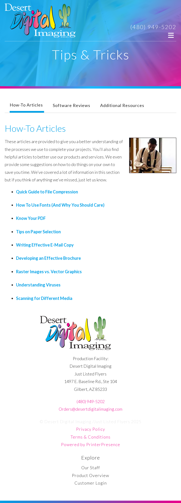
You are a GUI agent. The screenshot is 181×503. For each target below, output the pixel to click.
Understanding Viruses (38, 284)
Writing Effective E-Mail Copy (45, 244)
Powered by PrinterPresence (90, 444)
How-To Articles (26, 104)
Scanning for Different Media (44, 298)
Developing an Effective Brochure (48, 258)
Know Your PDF (31, 218)
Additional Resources (122, 105)
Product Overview (90, 475)
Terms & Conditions (90, 436)
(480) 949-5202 (153, 26)
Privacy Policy (90, 429)
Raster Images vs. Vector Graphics (49, 271)
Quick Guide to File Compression (47, 191)
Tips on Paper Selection (38, 231)
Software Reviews (71, 105)
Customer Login (90, 483)
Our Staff (90, 467)
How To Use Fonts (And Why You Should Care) (60, 205)
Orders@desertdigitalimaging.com (90, 409)
